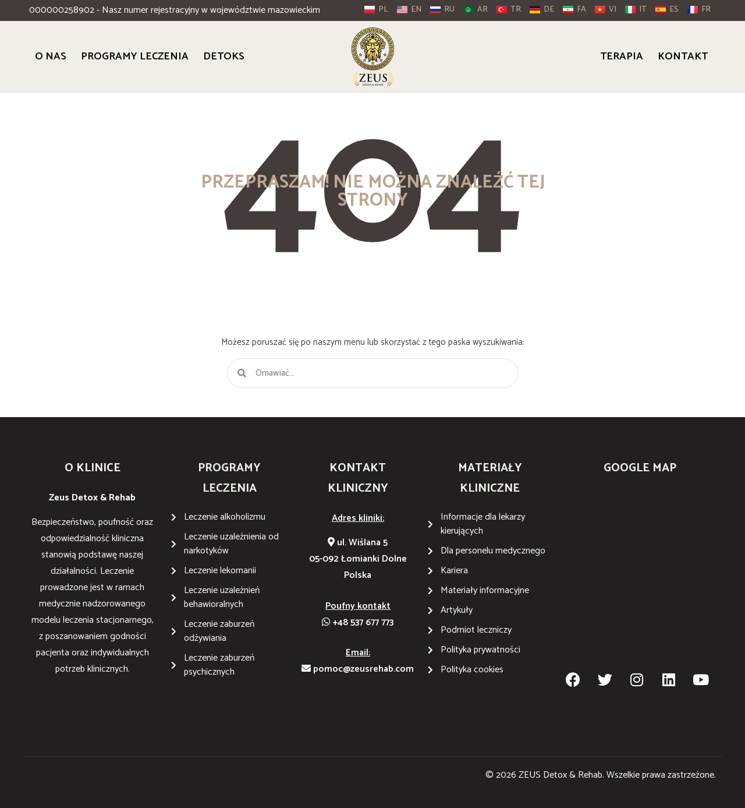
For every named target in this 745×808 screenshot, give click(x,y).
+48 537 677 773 (357, 622)
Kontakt (683, 56)
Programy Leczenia (135, 56)
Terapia (621, 56)
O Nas (50, 56)
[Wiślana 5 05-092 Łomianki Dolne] (640, 577)
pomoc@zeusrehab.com (357, 669)
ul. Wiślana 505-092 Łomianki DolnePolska (358, 559)
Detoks (223, 56)
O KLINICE (92, 468)
